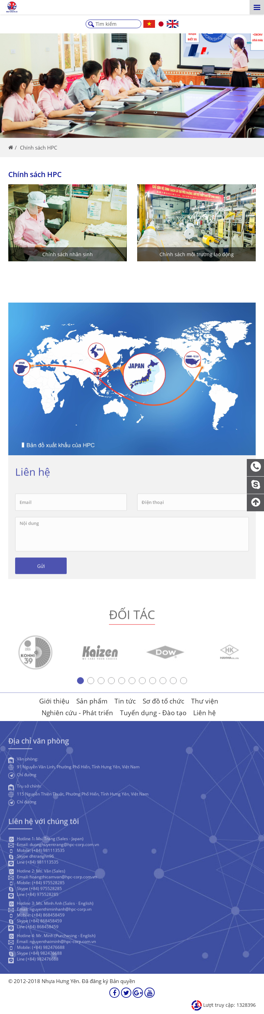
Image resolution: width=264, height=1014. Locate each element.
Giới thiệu (54, 701)
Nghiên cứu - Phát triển (77, 712)
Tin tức (125, 701)
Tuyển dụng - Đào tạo (153, 712)
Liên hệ (204, 712)
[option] (35, 654)
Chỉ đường (26, 776)
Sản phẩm (92, 701)
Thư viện (204, 701)
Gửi (41, 567)
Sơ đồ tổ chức (163, 701)
